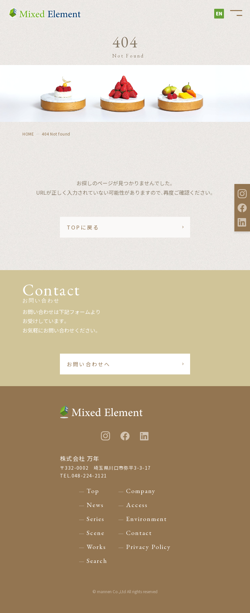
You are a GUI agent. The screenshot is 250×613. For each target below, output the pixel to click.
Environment (146, 519)
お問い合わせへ (88, 364)
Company (141, 491)
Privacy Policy (148, 546)
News (95, 505)
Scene (95, 532)
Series (95, 519)
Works (96, 546)
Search (97, 560)
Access (137, 505)
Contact (139, 532)
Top (93, 491)
